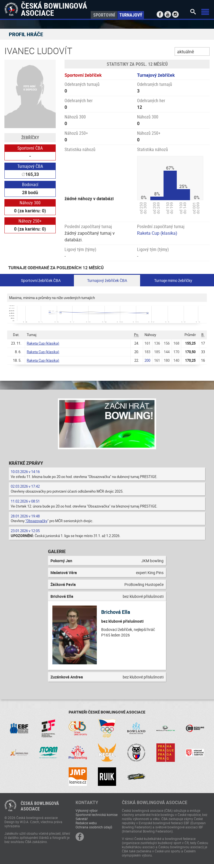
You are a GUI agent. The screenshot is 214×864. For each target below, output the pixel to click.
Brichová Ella (115, 612)
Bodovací (30, 184)
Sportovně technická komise (96, 814)
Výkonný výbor (87, 810)
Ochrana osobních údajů (94, 827)
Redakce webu (86, 823)
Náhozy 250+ (30, 221)
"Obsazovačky (36, 520)
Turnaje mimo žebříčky (173, 280)
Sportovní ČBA (30, 148)
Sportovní (104, 15)
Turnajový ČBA (30, 166)
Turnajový (130, 15)
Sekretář (82, 819)
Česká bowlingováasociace (40, 806)
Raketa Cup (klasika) (157, 233)
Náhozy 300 (30, 203)
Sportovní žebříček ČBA (41, 280)
